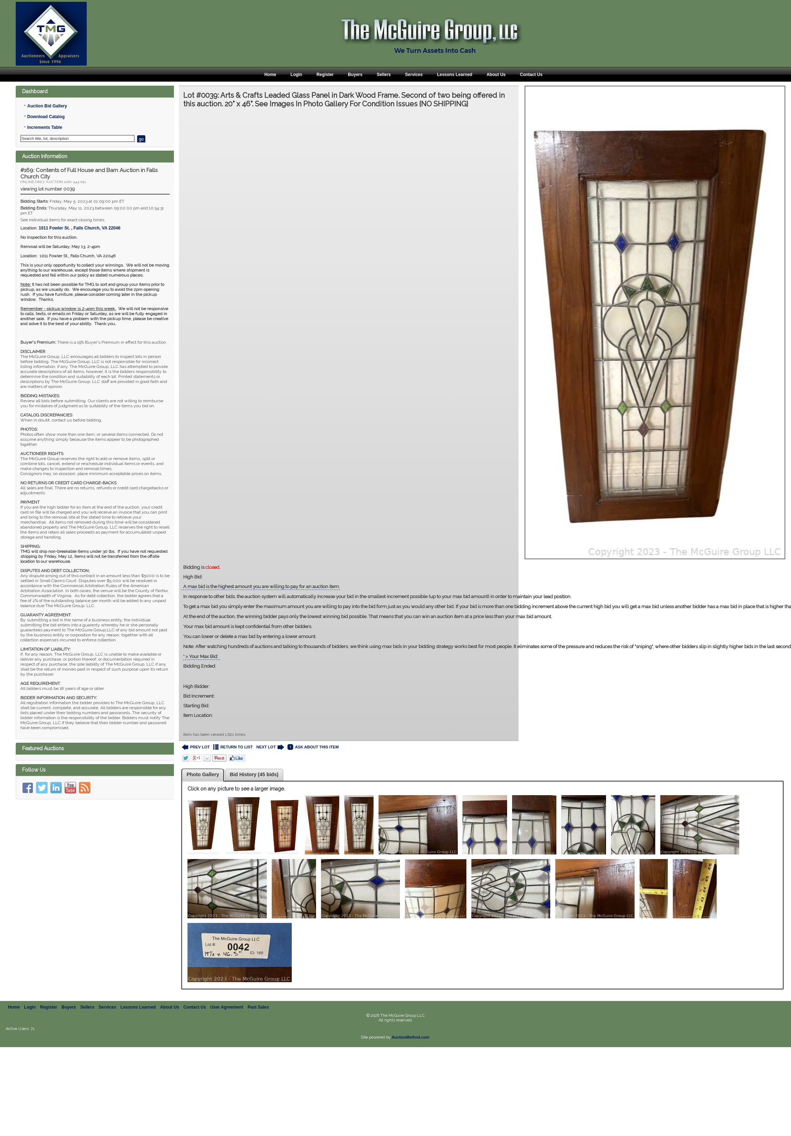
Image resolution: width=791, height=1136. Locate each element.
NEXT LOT (270, 747)
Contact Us (531, 74)
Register (325, 74)
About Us (495, 74)
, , (79, 228)
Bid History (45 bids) (254, 774)
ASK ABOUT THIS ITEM (313, 747)
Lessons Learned (454, 74)
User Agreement (226, 1007)
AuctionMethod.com (411, 1037)
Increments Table (44, 127)
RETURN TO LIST (233, 747)
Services (413, 74)
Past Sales (258, 1007)
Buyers (355, 74)
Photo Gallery (202, 774)
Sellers (384, 74)
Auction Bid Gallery (47, 105)
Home (270, 74)
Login (296, 74)
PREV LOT (196, 747)
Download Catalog (46, 116)
